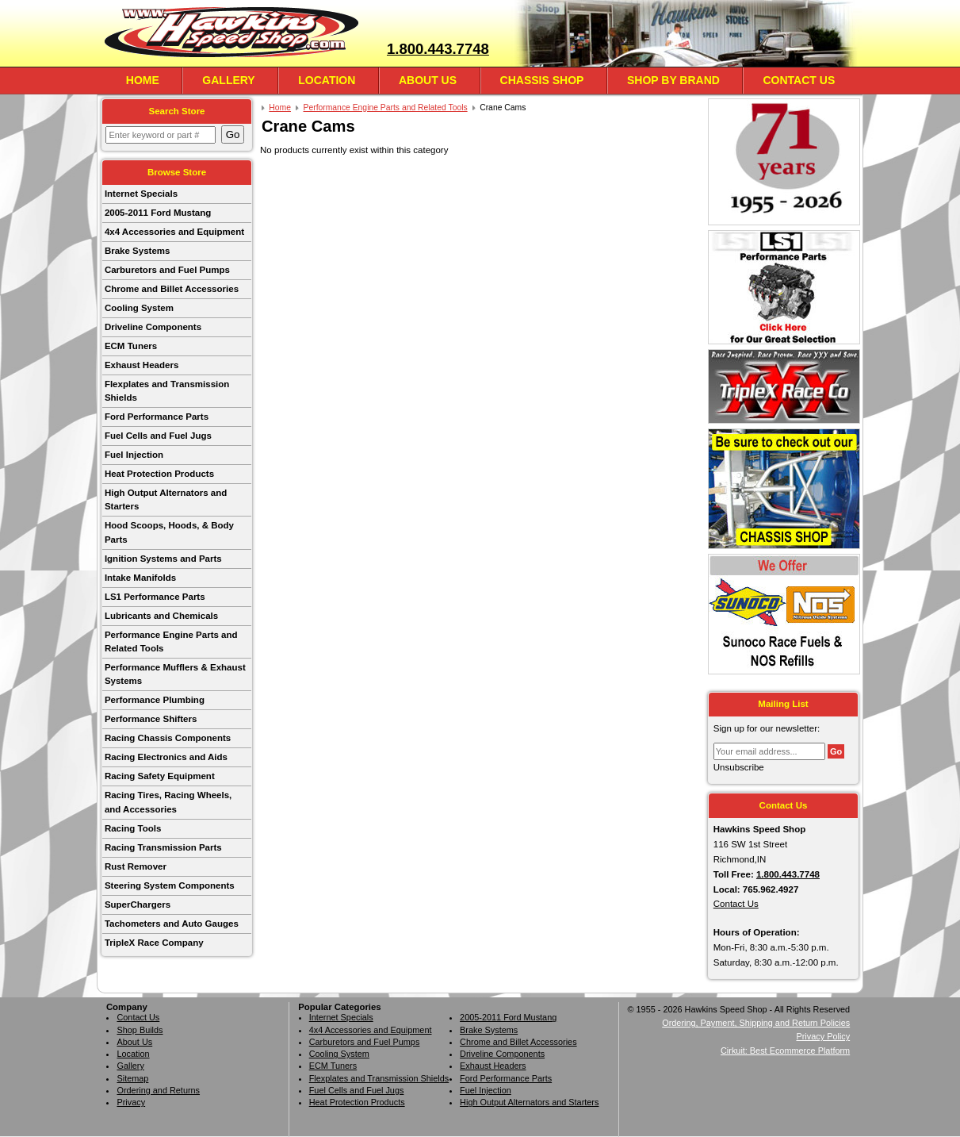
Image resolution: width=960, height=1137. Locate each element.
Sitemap (132, 1078)
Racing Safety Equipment (160, 776)
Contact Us (799, 80)
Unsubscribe (738, 767)
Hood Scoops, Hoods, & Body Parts (169, 532)
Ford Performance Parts (156, 416)
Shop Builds (140, 1030)
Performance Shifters (151, 719)
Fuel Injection (134, 454)
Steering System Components (170, 885)
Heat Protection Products (159, 473)
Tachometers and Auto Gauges (172, 923)
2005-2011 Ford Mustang (158, 212)
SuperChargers (137, 904)
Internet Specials (141, 193)
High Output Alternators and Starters (166, 499)
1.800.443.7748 (438, 48)
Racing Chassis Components (168, 738)
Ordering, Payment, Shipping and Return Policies (756, 1023)
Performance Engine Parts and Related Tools (171, 641)
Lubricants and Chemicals (161, 615)
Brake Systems (137, 250)
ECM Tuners (131, 346)
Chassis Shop (542, 80)
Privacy (131, 1102)
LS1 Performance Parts (155, 596)
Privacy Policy (823, 1036)
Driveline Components (153, 327)
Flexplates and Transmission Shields (167, 390)
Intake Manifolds (140, 577)
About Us (428, 80)
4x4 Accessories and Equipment (174, 231)
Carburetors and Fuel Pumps (167, 270)
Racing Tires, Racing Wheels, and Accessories (168, 801)
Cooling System (139, 308)
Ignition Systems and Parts (163, 558)
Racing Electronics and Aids (166, 757)
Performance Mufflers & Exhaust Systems (175, 674)
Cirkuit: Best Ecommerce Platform (785, 1050)
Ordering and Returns (158, 1090)
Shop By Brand (673, 80)
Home (142, 80)
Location (326, 80)
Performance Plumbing (155, 700)
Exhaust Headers (141, 365)
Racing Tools (133, 828)
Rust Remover (135, 866)
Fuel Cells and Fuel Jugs (158, 435)
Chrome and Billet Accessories (172, 289)
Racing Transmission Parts (163, 847)
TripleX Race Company (154, 942)
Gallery (228, 80)
